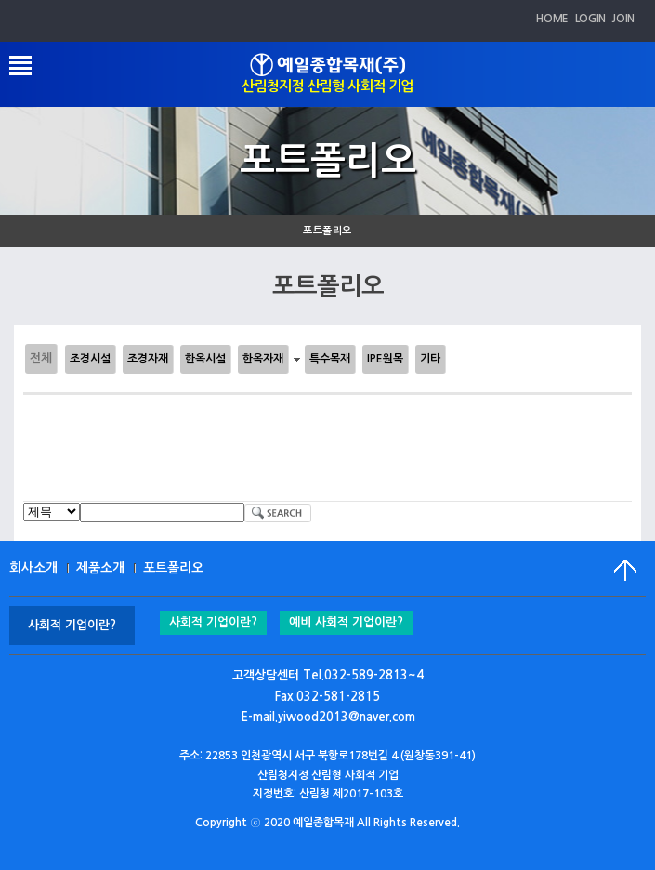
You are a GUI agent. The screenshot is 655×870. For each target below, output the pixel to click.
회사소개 (33, 567)
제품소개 (100, 567)
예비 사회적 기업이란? (346, 622)
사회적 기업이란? (213, 622)
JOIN (623, 18)
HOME (552, 18)
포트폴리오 (327, 231)
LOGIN (590, 18)
